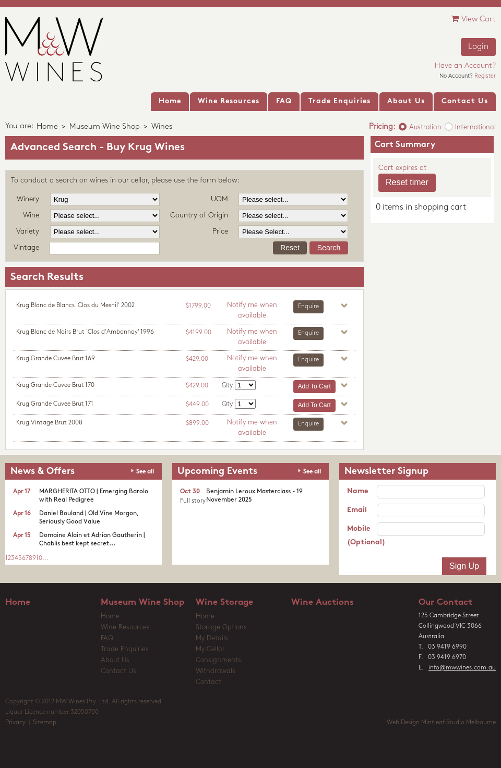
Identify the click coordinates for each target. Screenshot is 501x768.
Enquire (308, 306)
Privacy (15, 723)
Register (485, 76)
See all (145, 472)
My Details (212, 638)
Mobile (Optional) (362, 535)
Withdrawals (215, 671)
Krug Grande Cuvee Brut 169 (55, 359)
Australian (425, 127)
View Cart (473, 19)
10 (39, 558)
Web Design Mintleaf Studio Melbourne (441, 723)
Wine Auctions (322, 602)
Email (357, 510)
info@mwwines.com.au (462, 668)
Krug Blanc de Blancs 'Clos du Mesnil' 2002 (75, 305)
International (475, 127)
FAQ (107, 638)
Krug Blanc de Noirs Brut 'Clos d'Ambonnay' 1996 (85, 332)
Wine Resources (125, 627)
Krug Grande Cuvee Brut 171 (54, 404)
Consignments (218, 660)
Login (478, 47)
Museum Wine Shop (104, 127)
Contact (208, 682)
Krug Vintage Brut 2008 (49, 423)
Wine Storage (224, 602)
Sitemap (44, 723)
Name (357, 491)
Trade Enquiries (125, 649)
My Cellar (210, 649)
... (45, 558)
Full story (193, 501)
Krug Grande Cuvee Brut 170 (55, 385)
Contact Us (118, 671)
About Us (115, 660)
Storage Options (221, 627)
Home (47, 127)
